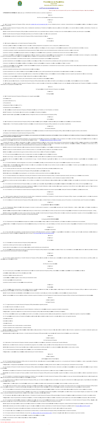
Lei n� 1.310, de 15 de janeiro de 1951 (39, 24)
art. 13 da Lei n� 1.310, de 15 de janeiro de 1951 (44, 233)
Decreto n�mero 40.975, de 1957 (83, 405)
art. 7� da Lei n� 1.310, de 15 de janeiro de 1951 (41, 412)
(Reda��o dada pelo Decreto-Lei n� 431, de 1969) (50, 140)
